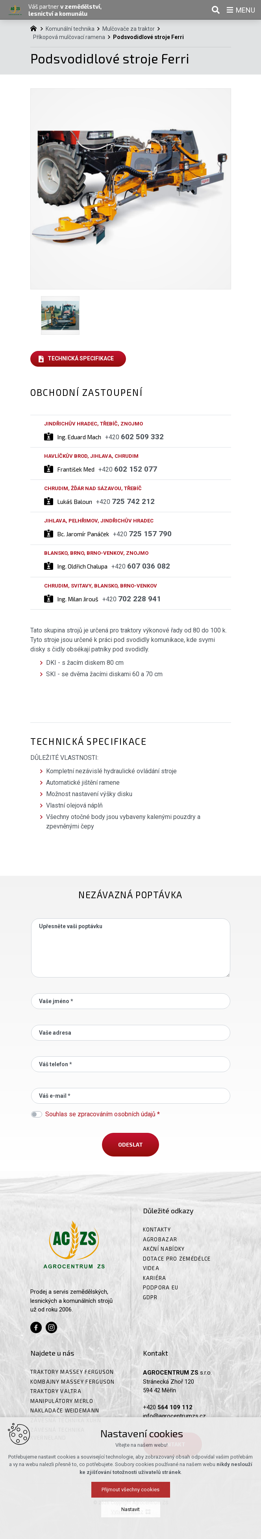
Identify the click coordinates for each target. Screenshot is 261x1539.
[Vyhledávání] (216, 10)
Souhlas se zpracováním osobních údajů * (102, 1114)
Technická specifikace (81, 358)
